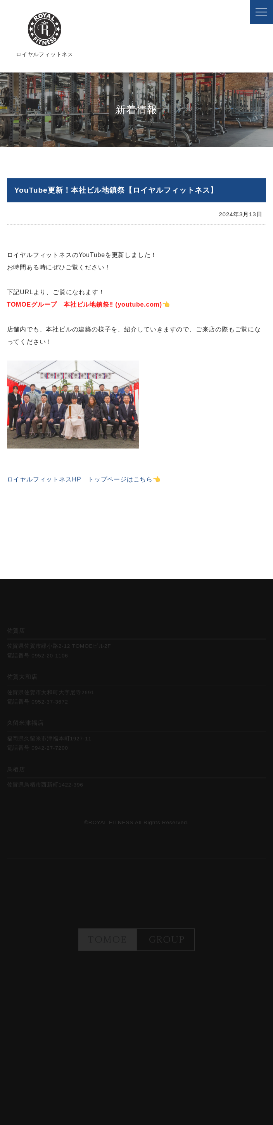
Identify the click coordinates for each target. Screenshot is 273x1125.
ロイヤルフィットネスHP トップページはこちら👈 (84, 481)
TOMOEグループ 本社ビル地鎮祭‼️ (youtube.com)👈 (88, 307)
